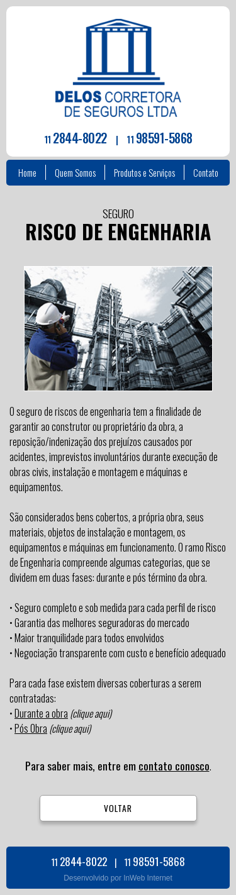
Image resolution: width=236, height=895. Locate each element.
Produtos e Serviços (144, 172)
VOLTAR (118, 808)
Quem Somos (75, 172)
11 (75, 139)
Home (27, 172)
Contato (205, 172)
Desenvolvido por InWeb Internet (118, 878)
